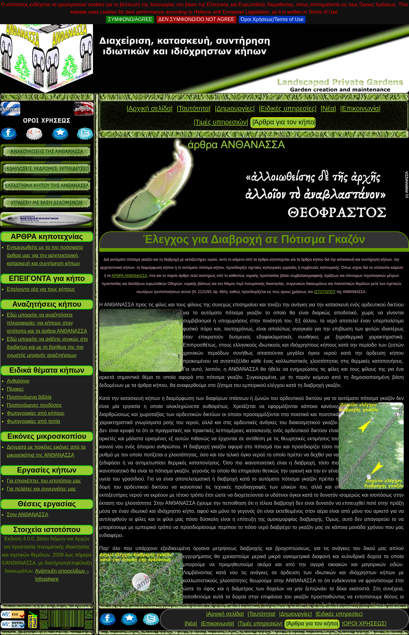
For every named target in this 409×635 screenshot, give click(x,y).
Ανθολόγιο (18, 381)
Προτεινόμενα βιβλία (29, 397)
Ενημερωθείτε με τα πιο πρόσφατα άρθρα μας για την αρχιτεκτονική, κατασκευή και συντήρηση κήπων (45, 255)
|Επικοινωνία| (360, 108)
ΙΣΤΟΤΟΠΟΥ (325, 292)
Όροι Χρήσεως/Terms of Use (272, 19)
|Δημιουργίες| (235, 108)
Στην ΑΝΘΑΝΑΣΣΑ (27, 514)
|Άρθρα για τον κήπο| (284, 122)
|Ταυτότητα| (194, 108)
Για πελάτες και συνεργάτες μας (41, 488)
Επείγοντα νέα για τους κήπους (41, 289)
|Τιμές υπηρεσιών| (221, 122)
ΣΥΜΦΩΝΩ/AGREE (130, 19)
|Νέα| (328, 108)
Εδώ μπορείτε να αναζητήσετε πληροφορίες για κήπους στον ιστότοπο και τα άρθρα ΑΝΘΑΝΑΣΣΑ (47, 323)
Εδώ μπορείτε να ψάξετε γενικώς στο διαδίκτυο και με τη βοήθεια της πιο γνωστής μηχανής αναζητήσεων (47, 347)
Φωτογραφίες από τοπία (33, 421)
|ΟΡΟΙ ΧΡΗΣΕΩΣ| (364, 623)
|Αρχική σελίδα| (149, 108)
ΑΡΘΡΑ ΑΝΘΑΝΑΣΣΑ (129, 275)
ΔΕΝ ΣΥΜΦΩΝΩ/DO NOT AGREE (196, 19)
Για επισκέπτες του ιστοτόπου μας (44, 480)
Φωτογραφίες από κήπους (35, 413)
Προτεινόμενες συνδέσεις (34, 405)
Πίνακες (15, 389)
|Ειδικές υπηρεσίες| (287, 108)
